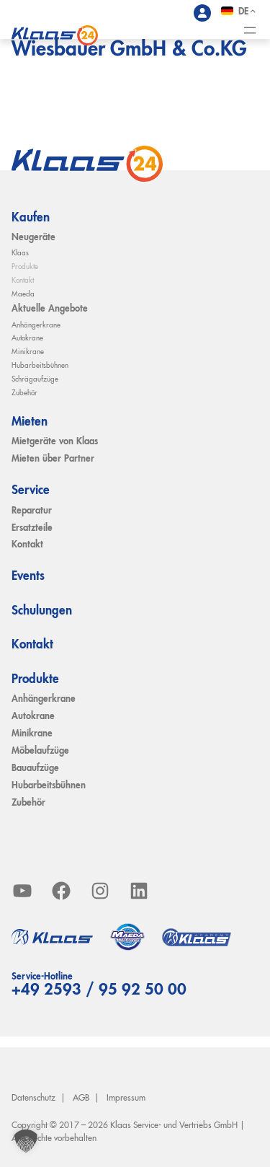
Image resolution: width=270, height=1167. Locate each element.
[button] (26, 1141)
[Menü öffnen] (249, 30)
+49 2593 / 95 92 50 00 (99, 990)
